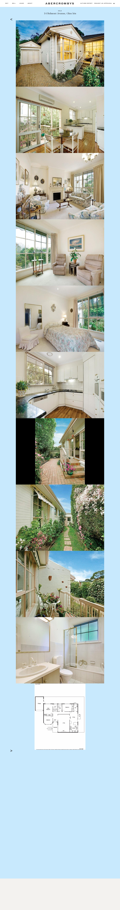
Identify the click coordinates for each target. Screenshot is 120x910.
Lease (21, 3)
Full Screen (100, 748)
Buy (6, 3)
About (30, 3)
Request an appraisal (103, 3)
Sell (14, 3)
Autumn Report (86, 3)
